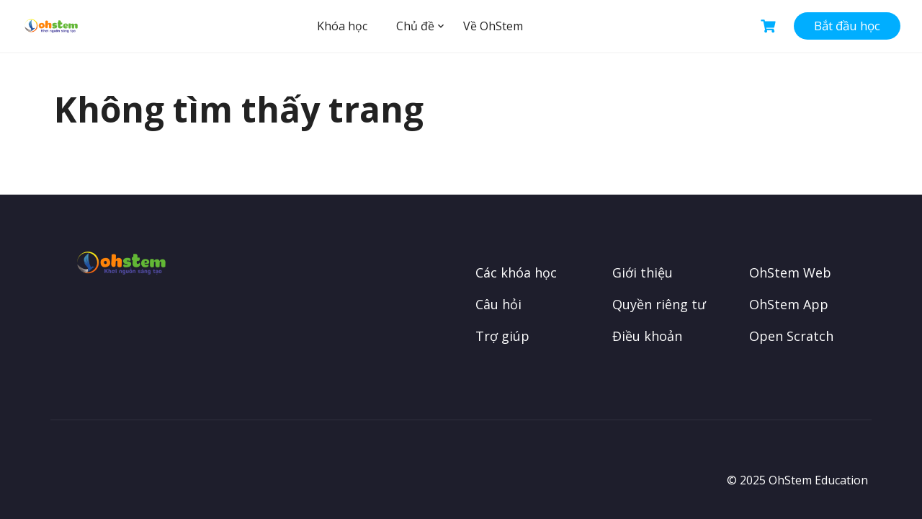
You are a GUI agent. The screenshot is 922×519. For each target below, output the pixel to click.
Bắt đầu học (847, 25)
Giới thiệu (642, 272)
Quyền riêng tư (659, 304)
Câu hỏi (498, 304)
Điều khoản (647, 336)
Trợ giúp (502, 336)
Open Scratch (791, 336)
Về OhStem (493, 26)
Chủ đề (415, 26)
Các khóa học (516, 272)
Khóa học (342, 26)
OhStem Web (790, 272)
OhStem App (788, 304)
